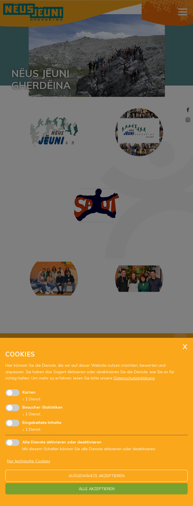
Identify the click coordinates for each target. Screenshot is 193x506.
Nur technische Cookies (28, 461)
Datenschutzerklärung (134, 378)
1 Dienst (31, 399)
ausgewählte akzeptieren (96, 475)
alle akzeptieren (97, 488)
